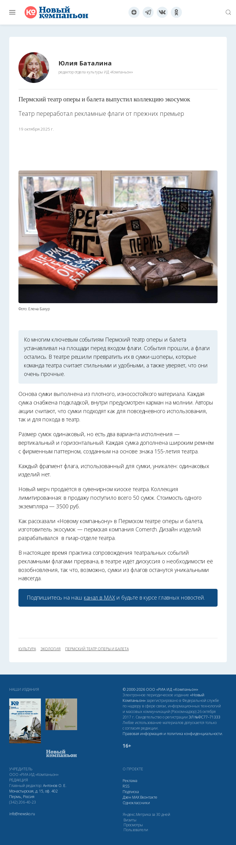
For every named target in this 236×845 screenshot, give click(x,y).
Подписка (131, 791)
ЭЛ (204, 717)
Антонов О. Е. (54, 785)
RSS (126, 786)
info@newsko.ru (22, 813)
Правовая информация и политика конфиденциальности (172, 733)
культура (27, 649)
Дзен (127, 797)
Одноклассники (136, 802)
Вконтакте (148, 797)
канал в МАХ (99, 597)
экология (51, 649)
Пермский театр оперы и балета (96, 649)
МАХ (135, 797)
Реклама (130, 780)
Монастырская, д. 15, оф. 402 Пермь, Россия (33, 793)
